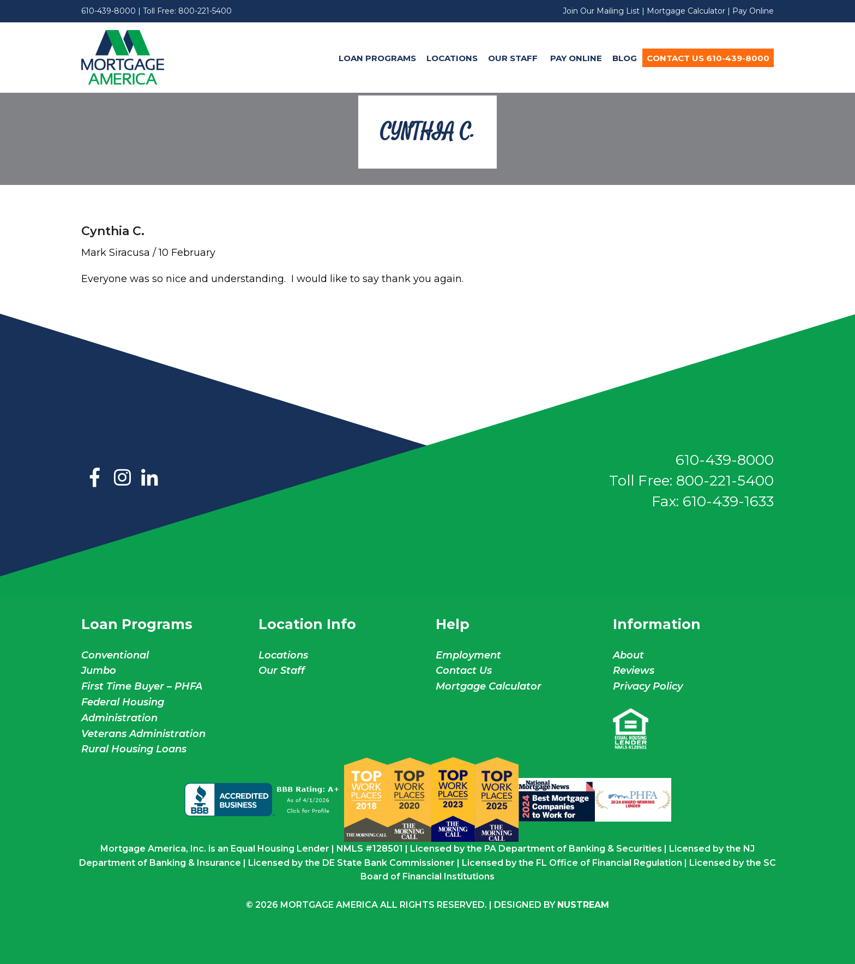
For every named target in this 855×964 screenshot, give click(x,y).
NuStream (583, 905)
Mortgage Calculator (686, 11)
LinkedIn (149, 478)
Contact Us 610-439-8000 (708, 58)
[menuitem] (377, 58)
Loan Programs (377, 58)
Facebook (95, 478)
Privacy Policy (648, 686)
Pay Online (753, 11)
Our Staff (514, 58)
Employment (468, 655)
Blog (624, 58)
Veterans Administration (143, 734)
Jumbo (98, 670)
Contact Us (464, 670)
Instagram (122, 478)
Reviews (633, 670)
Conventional (115, 655)
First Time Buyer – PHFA (141, 686)
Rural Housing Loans (133, 749)
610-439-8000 (108, 11)
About (628, 655)
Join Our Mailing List (601, 11)
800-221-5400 (205, 11)
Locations (452, 58)
